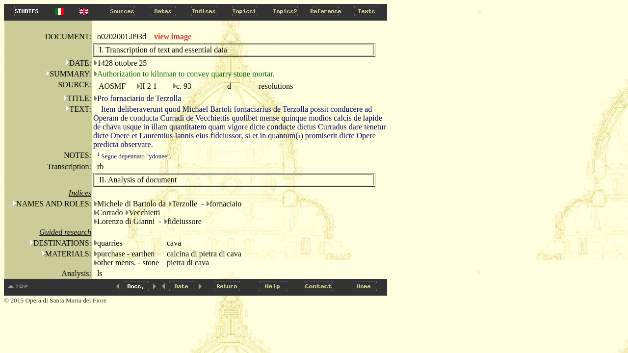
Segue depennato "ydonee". (134, 156)
